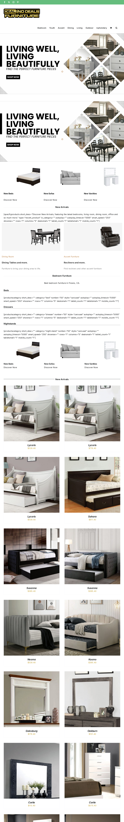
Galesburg (32, 731)
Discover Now (10, 200)
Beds (6, 290)
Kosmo (92, 659)
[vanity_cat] (102, 340)
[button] (116, 27)
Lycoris (31, 445)
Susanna (32, 588)
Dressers (8, 307)
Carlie (31, 802)
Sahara (92, 516)
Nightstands (10, 323)
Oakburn (92, 731)
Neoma (31, 659)
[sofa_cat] (62, 340)
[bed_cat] (21, 340)
